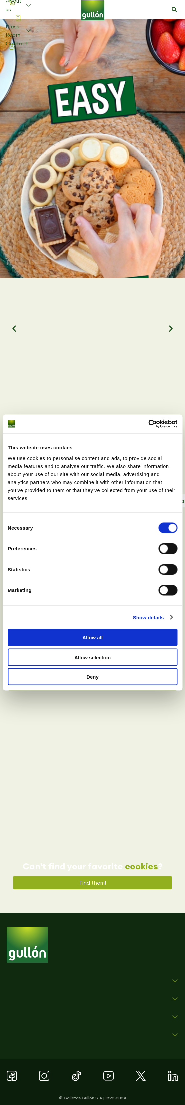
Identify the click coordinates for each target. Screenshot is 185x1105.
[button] (174, 9)
